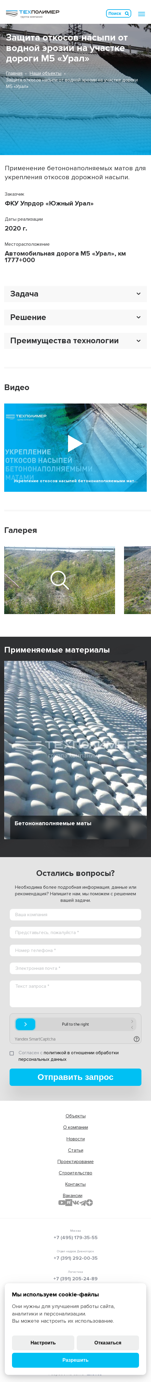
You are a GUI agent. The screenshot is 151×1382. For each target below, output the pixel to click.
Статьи (75, 1150)
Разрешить (75, 1360)
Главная (14, 73)
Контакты (75, 1184)
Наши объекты (45, 73)
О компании (75, 1127)
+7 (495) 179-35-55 (76, 1238)
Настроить (43, 1342)
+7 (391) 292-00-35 (76, 1258)
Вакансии (72, 1196)
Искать (127, 13)
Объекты (76, 1116)
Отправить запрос (75, 1077)
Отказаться (107, 1342)
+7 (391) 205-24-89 (75, 1279)
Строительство (75, 1173)
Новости (76, 1139)
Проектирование (76, 1162)
